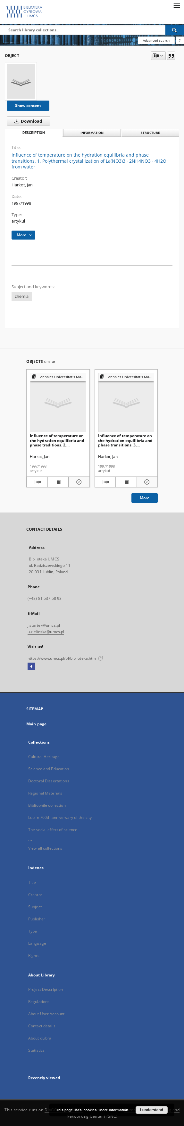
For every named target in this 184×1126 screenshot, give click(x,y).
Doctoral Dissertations (48, 781)
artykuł (18, 221)
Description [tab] (33, 133)
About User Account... (48, 1013)
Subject (35, 907)
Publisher (36, 919)
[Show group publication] (58, 377)
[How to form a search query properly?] (180, 40)
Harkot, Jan (22, 185)
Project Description (45, 989)
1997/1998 (21, 203)
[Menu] (176, 5)
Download (27, 121)
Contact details (41, 1026)
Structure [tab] (150, 133)
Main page (36, 724)
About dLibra (39, 1038)
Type (32, 931)
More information (113, 1110)
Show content (28, 105)
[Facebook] (31, 667)
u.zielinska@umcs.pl (46, 631)
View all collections (45, 848)
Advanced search (156, 40)
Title (32, 882)
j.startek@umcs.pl (44, 625)
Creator (35, 894)
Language (37, 943)
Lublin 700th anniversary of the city (60, 817)
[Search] (174, 30)
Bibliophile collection (47, 805)
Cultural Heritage (44, 756)
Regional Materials (45, 793)
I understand (151, 1110)
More (144, 498)
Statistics (36, 1050)
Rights (33, 955)
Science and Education (48, 768)
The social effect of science (52, 829)
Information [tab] (92, 133)
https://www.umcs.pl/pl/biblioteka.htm (65, 658)
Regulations (38, 1001)
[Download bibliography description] (37, 482)
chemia (22, 296)
